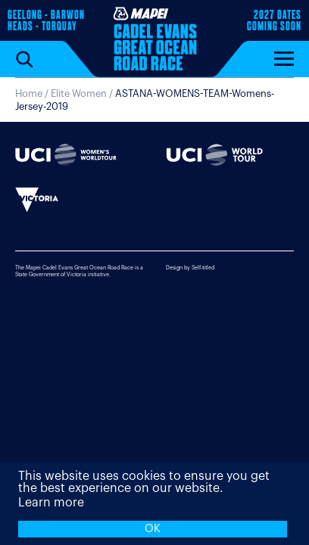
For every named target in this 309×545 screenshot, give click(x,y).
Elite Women (79, 93)
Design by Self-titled (190, 267)
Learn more (51, 503)
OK (153, 528)
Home (28, 93)
